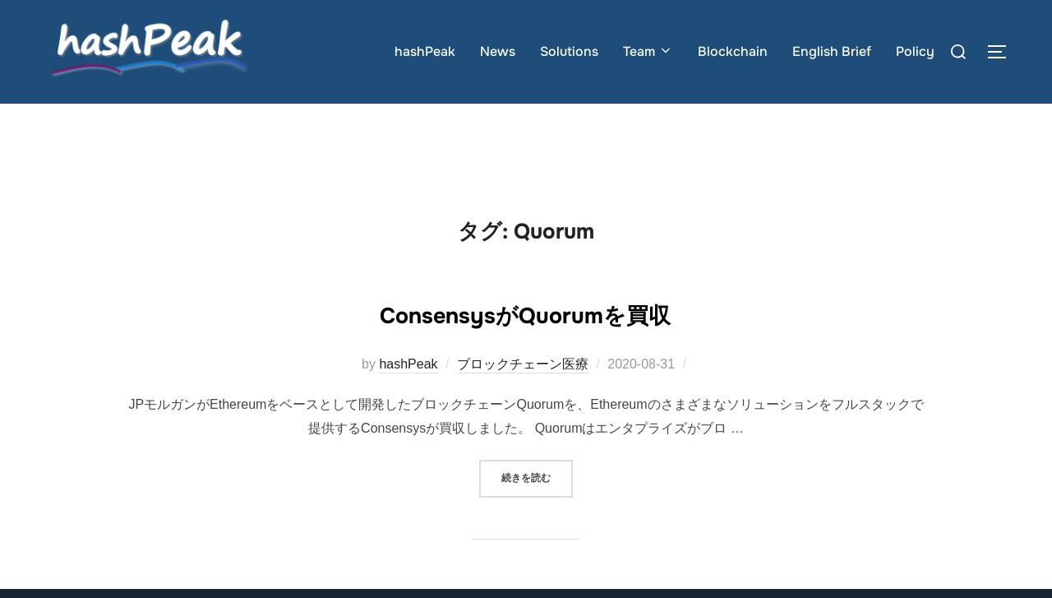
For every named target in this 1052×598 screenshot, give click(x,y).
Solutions (569, 51)
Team (648, 51)
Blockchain (733, 51)
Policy (915, 51)
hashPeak (424, 51)
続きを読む (537, 509)
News (497, 51)
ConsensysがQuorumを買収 (525, 344)
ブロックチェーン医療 (522, 397)
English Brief (831, 51)
